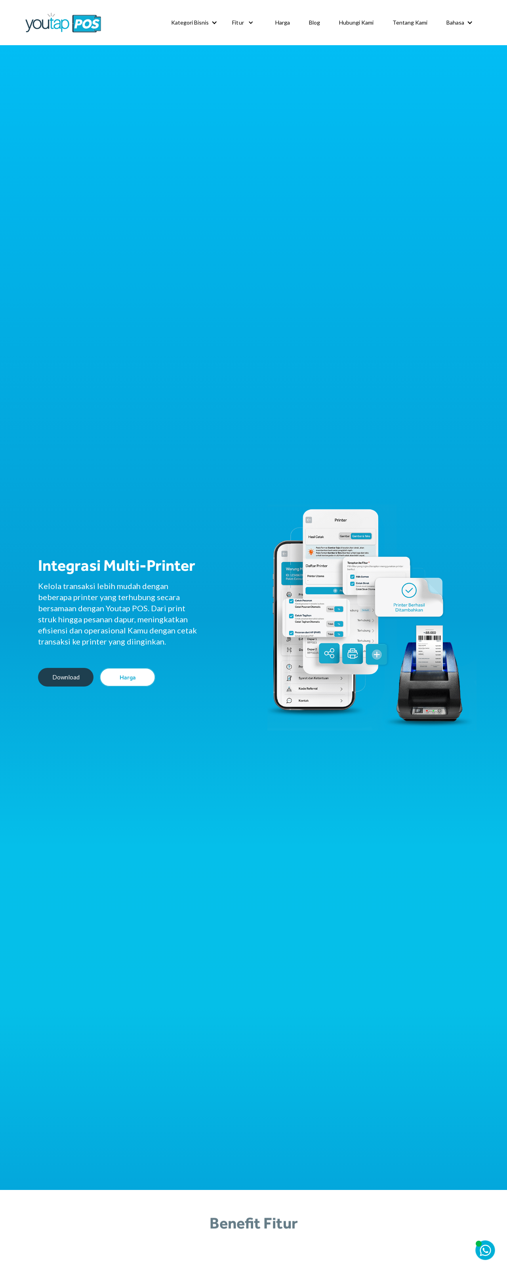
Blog (314, 22)
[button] (194, 22)
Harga (282, 22)
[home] (63, 23)
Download (66, 677)
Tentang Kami (410, 22)
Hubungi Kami (356, 22)
